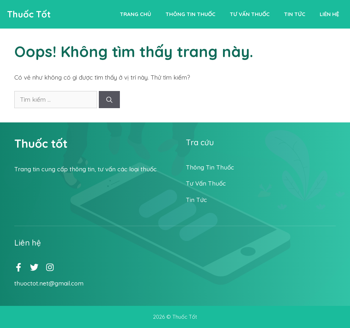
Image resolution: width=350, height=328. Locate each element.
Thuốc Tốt (29, 14)
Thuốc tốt (40, 143)
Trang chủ (135, 14)
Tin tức (294, 14)
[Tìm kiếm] (109, 99)
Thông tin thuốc (190, 14)
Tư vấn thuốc (250, 14)
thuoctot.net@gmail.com (48, 283)
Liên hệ (329, 14)
